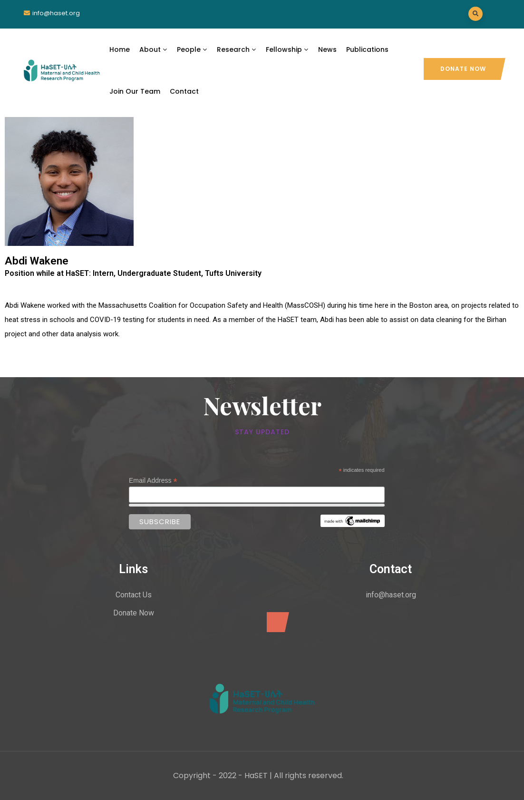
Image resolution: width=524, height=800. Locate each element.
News (327, 49)
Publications (367, 49)
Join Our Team (134, 91)
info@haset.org (56, 13)
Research (236, 49)
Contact (184, 91)
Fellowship (287, 49)
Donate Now (463, 69)
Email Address (153, 480)
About (153, 49)
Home (119, 49)
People (192, 49)
